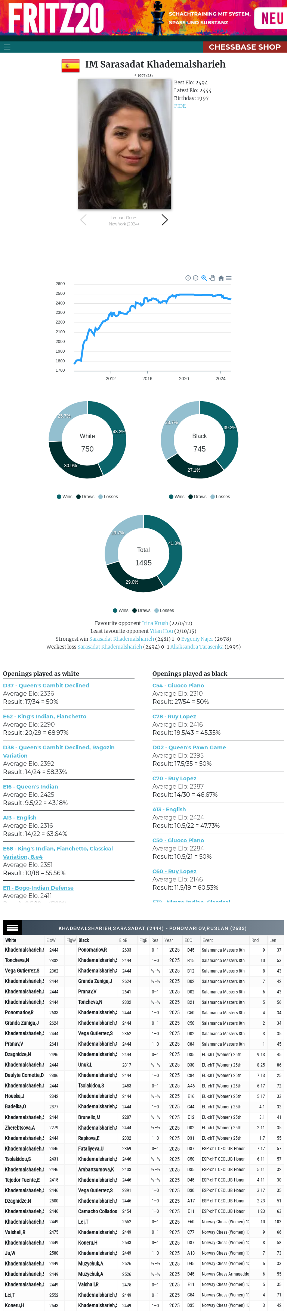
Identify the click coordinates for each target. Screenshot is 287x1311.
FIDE (180, 106)
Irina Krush (155, 623)
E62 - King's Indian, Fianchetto (44, 716)
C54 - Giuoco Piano (178, 685)
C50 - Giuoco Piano (178, 840)
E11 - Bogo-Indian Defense (38, 887)
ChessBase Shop (245, 47)
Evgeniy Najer (197, 639)
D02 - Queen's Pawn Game (189, 747)
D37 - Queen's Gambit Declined (46, 685)
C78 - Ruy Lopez (174, 716)
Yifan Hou (161, 631)
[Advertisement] (143, 250)
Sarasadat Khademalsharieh (121, 639)
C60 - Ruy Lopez (174, 871)
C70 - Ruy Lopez (174, 778)
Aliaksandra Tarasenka (196, 647)
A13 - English (20, 817)
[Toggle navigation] (7, 47)
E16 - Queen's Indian (30, 786)
